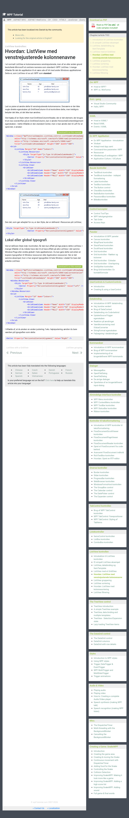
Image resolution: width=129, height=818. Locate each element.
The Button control (102, 187)
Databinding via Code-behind (106, 312)
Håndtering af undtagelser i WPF (108, 155)
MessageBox (99, 370)
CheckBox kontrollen (103, 190)
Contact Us (39, 808)
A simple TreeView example (106, 609)
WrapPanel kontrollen (103, 242)
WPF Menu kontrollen (103, 399)
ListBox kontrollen (102, 539)
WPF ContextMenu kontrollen (107, 402)
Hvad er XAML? (100, 120)
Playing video (100, 693)
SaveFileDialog (100, 376)
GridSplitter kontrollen (103, 266)
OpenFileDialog (100, 373)
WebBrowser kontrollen (104, 481)
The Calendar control (103, 490)
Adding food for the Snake (105, 766)
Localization (54, 808)
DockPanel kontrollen (103, 248)
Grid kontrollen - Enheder (105, 260)
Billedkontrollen (101, 199)
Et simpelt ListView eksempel (105, 43)
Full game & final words (104, 793)
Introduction (99, 286)
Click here (49, 380)
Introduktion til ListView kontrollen (107, 40)
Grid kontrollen (100, 251)
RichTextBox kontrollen (104, 455)
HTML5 (62, 20)
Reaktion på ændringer (104, 321)
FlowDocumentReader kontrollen (108, 443)
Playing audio (100, 690)
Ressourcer (99, 152)
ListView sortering (100, 64)
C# (49, 20)
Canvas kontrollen (102, 239)
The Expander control (103, 496)
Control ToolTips (101, 213)
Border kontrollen (101, 472)
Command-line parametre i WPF (108, 149)
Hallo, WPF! (99, 106)
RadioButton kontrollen (104, 193)
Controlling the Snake (103, 769)
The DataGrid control (103, 638)
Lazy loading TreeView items (106, 624)
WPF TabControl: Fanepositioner (108, 516)
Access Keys (99, 222)
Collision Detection (102, 772)
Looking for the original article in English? (33, 38)
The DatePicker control (104, 493)
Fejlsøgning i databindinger (106, 333)
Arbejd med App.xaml (103, 146)
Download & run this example (69, 132)
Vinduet (97, 143)
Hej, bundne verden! (102, 306)
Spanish (18, 376)
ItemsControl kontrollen (104, 536)
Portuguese (54, 373)
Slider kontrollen (101, 475)
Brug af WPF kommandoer (105, 350)
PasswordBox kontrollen (104, 196)
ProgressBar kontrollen (104, 478)
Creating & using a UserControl (107, 289)
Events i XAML (100, 126)
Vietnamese (37, 376)
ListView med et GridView (103, 52)
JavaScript (72, 20)
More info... (20, 35)
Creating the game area (104, 754)
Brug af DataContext (103, 309)
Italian (35, 373)
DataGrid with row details (105, 644)
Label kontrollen (101, 181)
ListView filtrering (100, 73)
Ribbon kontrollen (101, 411)
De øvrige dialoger (102, 379)
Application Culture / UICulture (107, 158)
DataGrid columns (102, 641)
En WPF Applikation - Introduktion (109, 140)
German (18, 373)
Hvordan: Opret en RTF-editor (107, 458)
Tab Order (98, 219)
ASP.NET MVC (19, 20)
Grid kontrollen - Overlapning (106, 263)
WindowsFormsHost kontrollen (107, 484)
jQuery (82, 20)
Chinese (18, 370)
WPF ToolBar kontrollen (104, 405)
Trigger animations (102, 676)
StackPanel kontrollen (103, 245)
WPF (9, 20)
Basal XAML (99, 123)
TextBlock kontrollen (103, 172)
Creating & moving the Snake (106, 757)
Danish (52, 370)
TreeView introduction (103, 606)
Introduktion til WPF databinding (108, 303)
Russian (69, 373)
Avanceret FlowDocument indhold (109, 452)
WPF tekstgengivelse (103, 216)
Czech (35, 370)
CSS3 (55, 20)
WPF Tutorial (15, 14)
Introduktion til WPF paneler (106, 236)
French (69, 370)
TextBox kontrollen (102, 184)
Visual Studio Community (105, 103)
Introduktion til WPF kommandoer (109, 347)
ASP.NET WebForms (37, 20)
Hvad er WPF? (100, 87)
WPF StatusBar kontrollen (105, 408)
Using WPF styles (101, 661)
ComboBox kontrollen (103, 542)
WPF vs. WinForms (102, 90)
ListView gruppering (101, 61)
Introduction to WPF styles (105, 658)
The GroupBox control (103, 487)
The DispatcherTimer (103, 725)
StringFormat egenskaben (105, 330)
